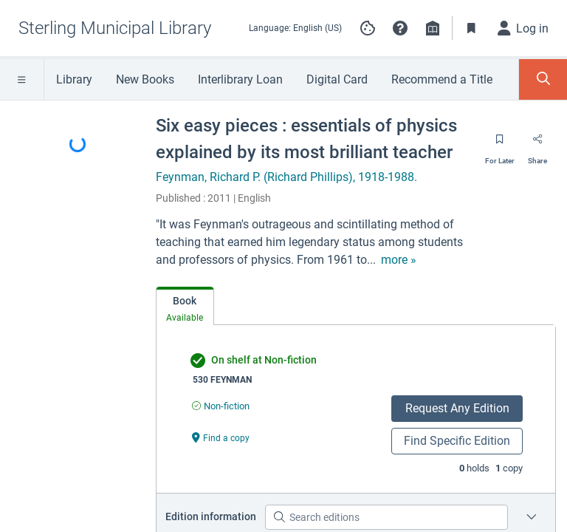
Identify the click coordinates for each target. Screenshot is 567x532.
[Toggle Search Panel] (543, 79)
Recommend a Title (441, 79)
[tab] (185, 306)
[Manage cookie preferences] (367, 28)
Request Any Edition (457, 408)
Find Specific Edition (457, 441)
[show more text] (399, 260)
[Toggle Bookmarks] (471, 28)
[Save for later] (500, 144)
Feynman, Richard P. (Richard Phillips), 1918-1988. (286, 177)
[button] (400, 28)
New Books (145, 79)
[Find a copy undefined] (220, 437)
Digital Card (337, 79)
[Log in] (523, 28)
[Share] (537, 144)
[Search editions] (386, 517)
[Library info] (432, 28)
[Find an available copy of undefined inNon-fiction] (220, 406)
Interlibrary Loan (240, 79)
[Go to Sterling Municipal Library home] (115, 28)
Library (74, 79)
